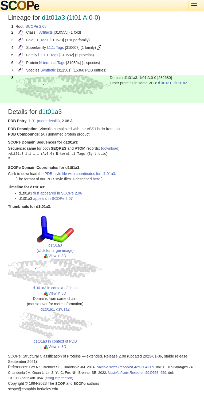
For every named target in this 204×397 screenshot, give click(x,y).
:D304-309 (125, 367)
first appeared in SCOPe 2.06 (57, 193)
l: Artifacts (45, 32)
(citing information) (59, 378)
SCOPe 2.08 (35, 26)
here (96, 179)
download (110, 148)
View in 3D (55, 256)
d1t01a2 (180, 83)
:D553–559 (137, 373)
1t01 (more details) (44, 121)
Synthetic (48, 70)
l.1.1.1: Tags (48, 55)
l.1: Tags (41, 40)
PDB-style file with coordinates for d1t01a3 (80, 174)
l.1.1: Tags (55, 47)
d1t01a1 (165, 83)
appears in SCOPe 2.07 (53, 198)
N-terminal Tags (52, 63)
